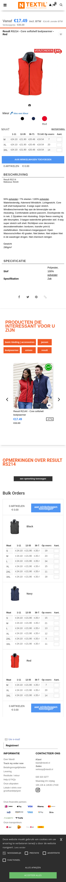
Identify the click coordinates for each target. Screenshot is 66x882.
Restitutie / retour (12, 775)
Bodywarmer (11, 350)
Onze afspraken (11, 783)
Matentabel (58, 129)
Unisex (28, 350)
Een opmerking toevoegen (33, 479)
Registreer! (12, 745)
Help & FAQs (10, 779)
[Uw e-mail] (31, 739)
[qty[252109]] (59, 150)
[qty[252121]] (59, 145)
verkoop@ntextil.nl (44, 769)
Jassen (44, 342)
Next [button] (60, 76)
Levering (8, 771)
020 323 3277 (42, 777)
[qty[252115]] (59, 139)
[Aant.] (56, 551)
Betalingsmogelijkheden (15, 767)
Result (6, 31)
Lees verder (20, 847)
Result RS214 (10, 179)
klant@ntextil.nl (43, 763)
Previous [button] (7, 76)
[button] (50, 5)
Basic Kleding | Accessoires (19, 342)
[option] (33, 74)
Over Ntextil (9, 759)
